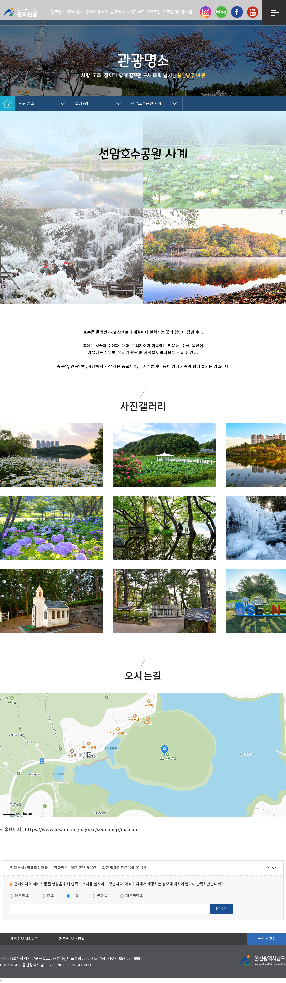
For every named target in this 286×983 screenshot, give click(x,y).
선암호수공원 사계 (146, 103)
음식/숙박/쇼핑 (96, 12)
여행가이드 (136, 12)
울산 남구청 (266, 939)
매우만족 (19, 896)
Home (7, 103)
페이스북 (237, 12)
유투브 (252, 12)
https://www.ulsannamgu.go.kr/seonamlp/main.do (82, 830)
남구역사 (117, 12)
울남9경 (81, 103)
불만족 (100, 896)
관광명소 (58, 12)
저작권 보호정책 (72, 939)
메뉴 (274, 12)
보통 (73, 896)
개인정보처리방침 (24, 939)
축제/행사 (75, 12)
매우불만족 (131, 896)
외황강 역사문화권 (177, 12)
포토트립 (153, 12)
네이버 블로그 (221, 12)
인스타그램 (205, 12)
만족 (48, 896)
